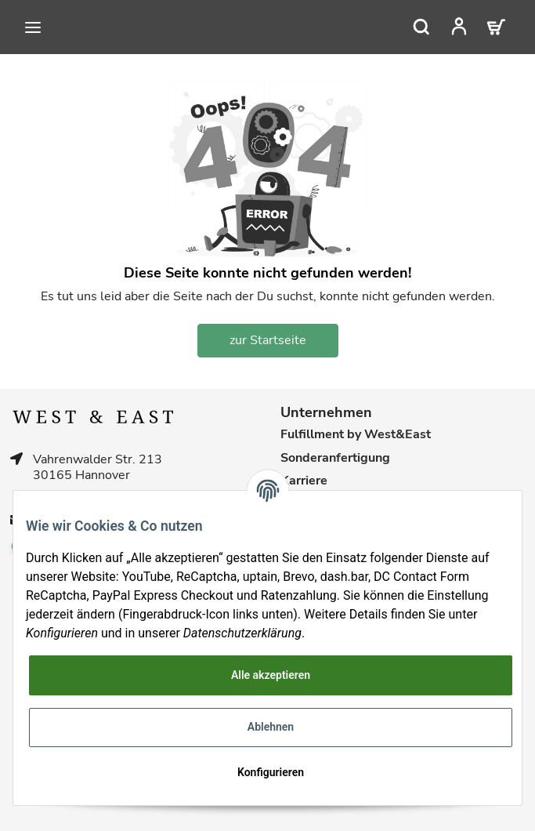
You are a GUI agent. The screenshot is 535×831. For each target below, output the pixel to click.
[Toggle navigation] (33, 27)
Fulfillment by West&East (355, 434)
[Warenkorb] (497, 26)
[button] (463, 26)
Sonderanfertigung (335, 458)
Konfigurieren (270, 772)
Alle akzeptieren (270, 675)
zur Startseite (268, 340)
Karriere (303, 481)
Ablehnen (271, 726)
